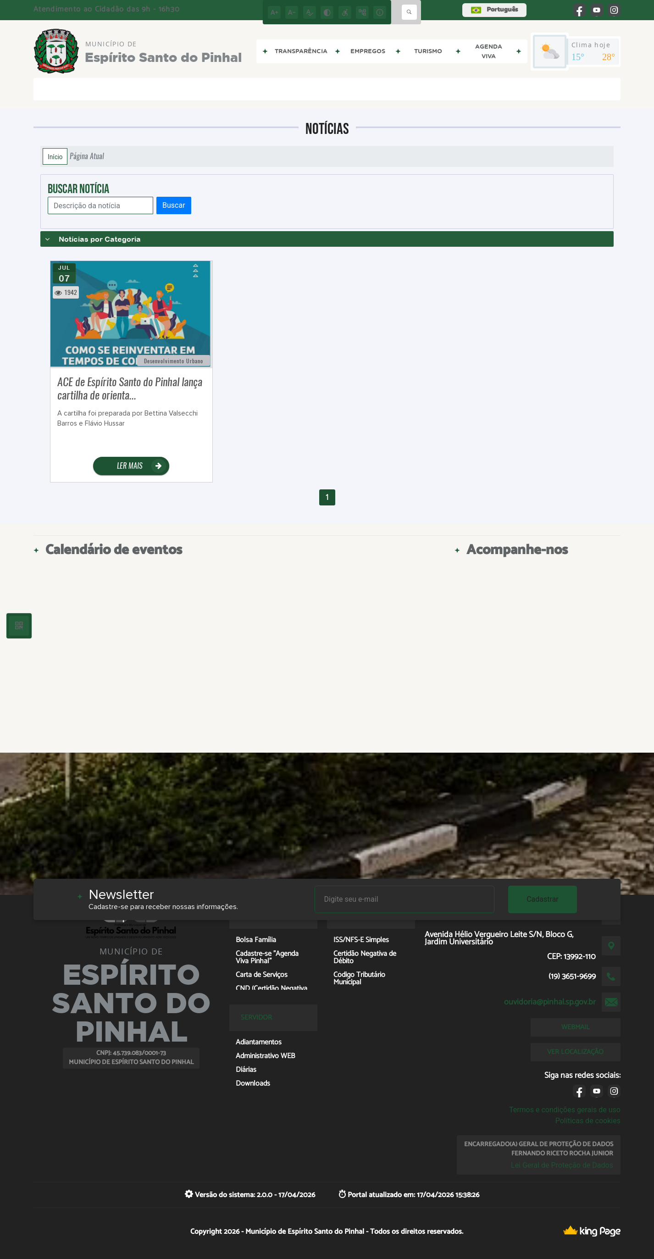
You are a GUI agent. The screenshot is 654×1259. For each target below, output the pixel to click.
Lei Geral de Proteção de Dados (562, 1165)
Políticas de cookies (588, 1120)
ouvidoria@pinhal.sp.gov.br (550, 1002)
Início (55, 156)
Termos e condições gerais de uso (565, 1109)
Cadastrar (543, 899)
